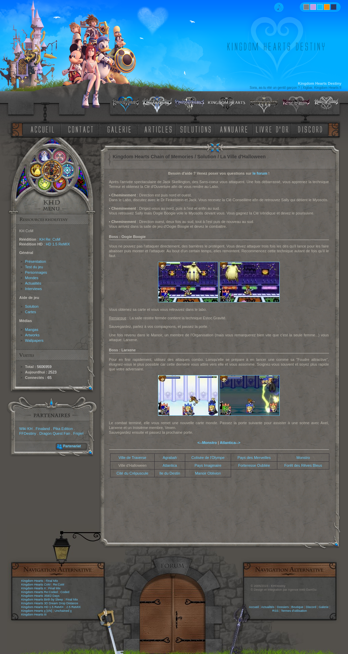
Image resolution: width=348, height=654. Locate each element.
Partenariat (72, 446)
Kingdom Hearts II (33, 588)
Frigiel (78, 433)
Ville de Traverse (132, 458)
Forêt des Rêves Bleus (303, 465)
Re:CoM (58, 584)
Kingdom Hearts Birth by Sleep (42, 599)
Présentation (35, 261)
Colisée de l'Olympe (207, 458)
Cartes (30, 312)
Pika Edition (63, 429)
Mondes (31, 278)
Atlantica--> (230, 443)
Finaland (43, 429)
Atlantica (169, 465)
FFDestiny (27, 433)
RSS (275, 610)
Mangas (31, 330)
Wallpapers (34, 340)
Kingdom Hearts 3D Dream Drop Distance (50, 603)
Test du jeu (34, 267)
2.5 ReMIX (73, 607)
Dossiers (283, 607)
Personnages (36, 272)
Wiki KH (26, 429)
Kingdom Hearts (32, 581)
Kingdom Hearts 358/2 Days (40, 595)
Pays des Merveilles (254, 458)
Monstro (303, 458)
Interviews (33, 289)
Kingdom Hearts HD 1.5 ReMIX (42, 607)
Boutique (297, 607)
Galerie (324, 607)
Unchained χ (63, 610)
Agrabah (170, 458)
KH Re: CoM (49, 239)
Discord (311, 607)
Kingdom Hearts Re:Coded (39, 592)
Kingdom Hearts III (34, 614)
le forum (260, 173)
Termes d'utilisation (294, 610)
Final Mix (52, 581)
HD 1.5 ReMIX (58, 244)
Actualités (33, 283)
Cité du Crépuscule (133, 473)
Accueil (254, 607)
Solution (32, 306)
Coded (64, 592)
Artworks (32, 335)
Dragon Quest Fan (54, 433)
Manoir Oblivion (208, 473)
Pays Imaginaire (207, 465)
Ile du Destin (169, 473)
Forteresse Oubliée (254, 465)
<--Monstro (207, 443)
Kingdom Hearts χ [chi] (36, 610)
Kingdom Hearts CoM (36, 584)
